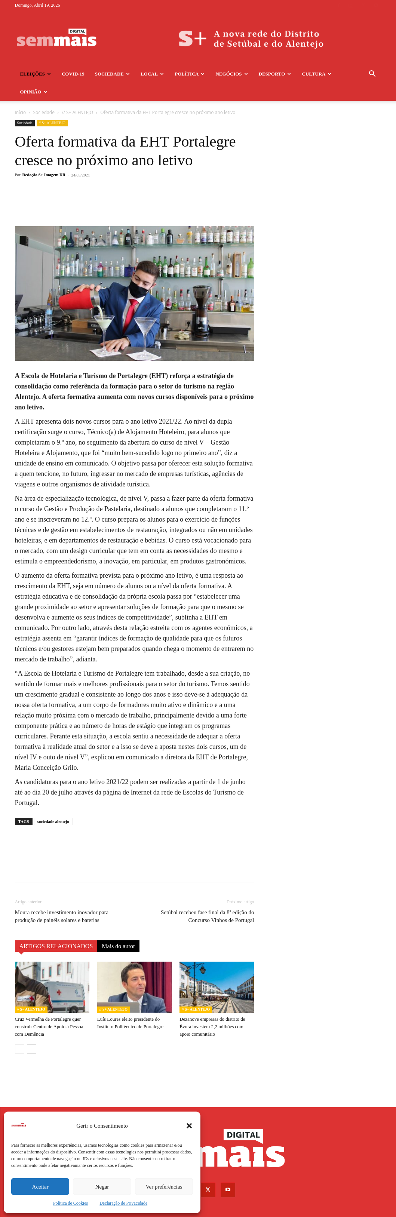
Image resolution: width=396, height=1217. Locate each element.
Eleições (35, 74)
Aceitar (40, 1187)
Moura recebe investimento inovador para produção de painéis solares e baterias (62, 898)
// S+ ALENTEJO (52, 105)
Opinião (33, 92)
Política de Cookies (70, 1203)
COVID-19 (73, 74)
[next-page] (31, 1031)
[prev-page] (19, 1031)
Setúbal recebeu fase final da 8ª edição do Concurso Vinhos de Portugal (207, 898)
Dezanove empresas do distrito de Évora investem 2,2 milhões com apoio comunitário (212, 1008)
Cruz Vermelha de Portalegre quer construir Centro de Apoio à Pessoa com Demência (49, 1008)
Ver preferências (163, 1187)
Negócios (231, 74)
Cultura (316, 74)
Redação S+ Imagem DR (43, 156)
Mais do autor (118, 928)
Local (152, 74)
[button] (189, 1126)
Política (190, 74)
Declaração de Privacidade (123, 1203)
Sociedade (112, 74)
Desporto (275, 74)
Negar (102, 1187)
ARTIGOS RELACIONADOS (56, 928)
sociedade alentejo (53, 803)
